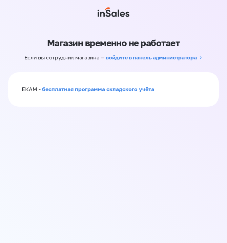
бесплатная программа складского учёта (98, 89)
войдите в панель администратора (151, 57)
